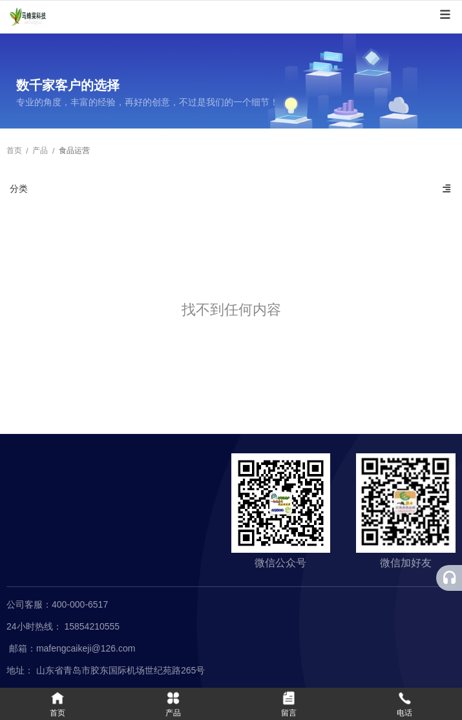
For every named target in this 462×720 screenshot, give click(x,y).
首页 (15, 151)
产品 (40, 151)
